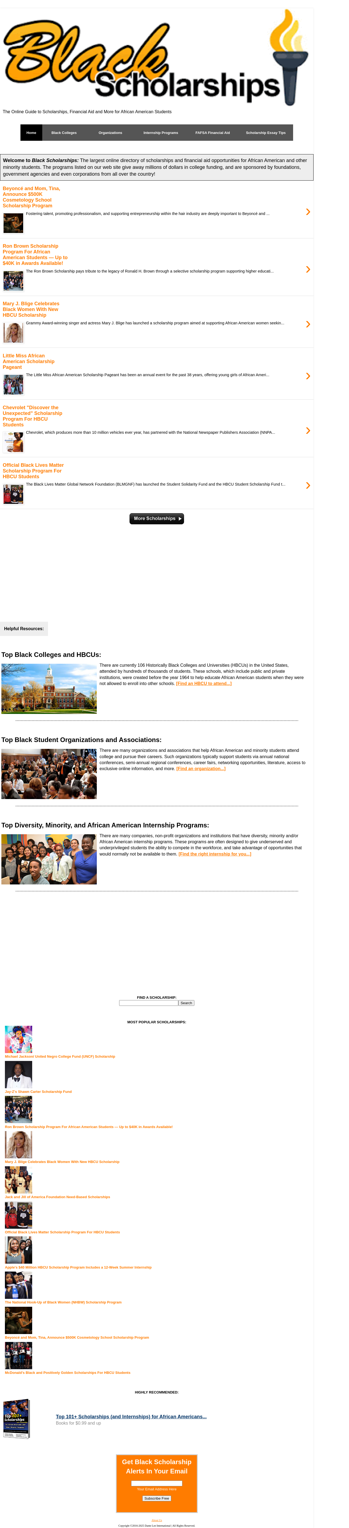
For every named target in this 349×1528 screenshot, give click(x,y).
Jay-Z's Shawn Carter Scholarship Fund (38, 1092)
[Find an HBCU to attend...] (204, 683)
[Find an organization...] (200, 768)
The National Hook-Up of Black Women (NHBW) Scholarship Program (63, 1302)
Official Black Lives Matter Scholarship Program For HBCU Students (62, 1232)
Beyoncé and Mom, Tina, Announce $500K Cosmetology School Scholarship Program (77, 1337)
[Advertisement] (157, 570)
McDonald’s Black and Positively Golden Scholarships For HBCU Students (67, 1373)
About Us (157, 1520)
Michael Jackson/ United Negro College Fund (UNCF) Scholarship (60, 1056)
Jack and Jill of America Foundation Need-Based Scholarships (57, 1197)
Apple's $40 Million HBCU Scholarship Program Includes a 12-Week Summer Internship (78, 1267)
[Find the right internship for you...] (215, 854)
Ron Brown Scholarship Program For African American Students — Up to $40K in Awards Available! (89, 1127)
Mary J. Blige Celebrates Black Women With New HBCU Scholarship (62, 1162)
